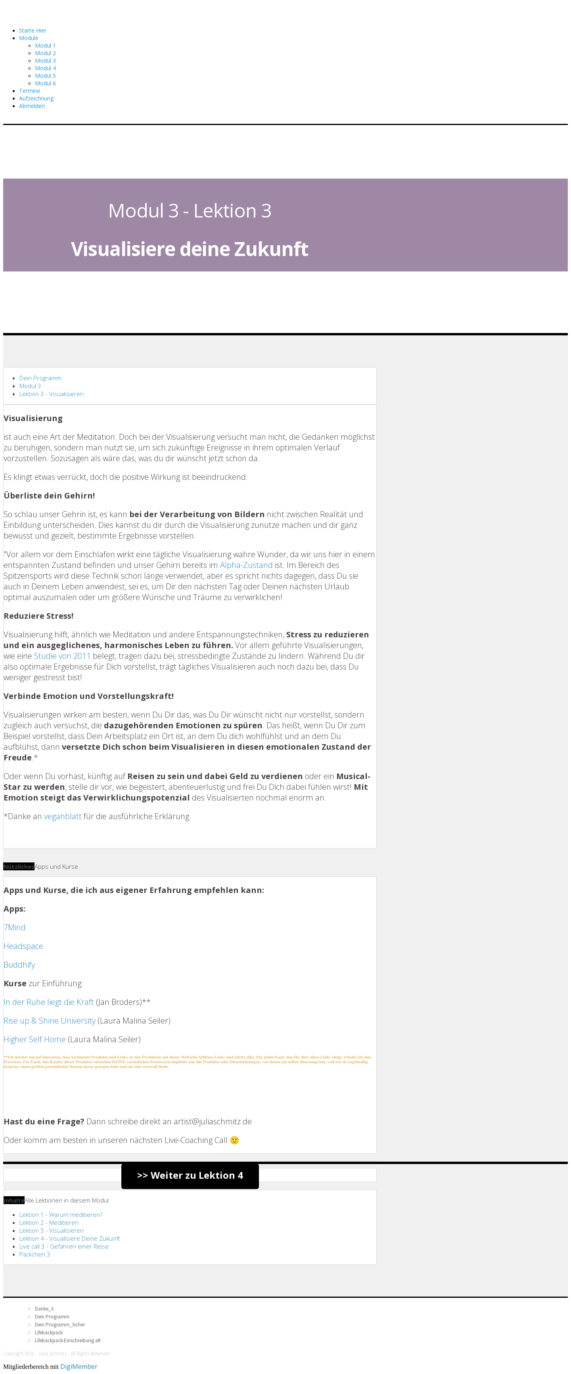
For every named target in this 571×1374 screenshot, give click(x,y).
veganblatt (63, 816)
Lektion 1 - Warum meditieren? (60, 1214)
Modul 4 (45, 68)
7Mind (15, 927)
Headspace (23, 946)
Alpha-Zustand (246, 565)
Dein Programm (40, 378)
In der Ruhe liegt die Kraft (49, 1002)
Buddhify (19, 964)
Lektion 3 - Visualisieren (51, 394)
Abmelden (32, 106)
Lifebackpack (49, 1332)
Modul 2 (45, 53)
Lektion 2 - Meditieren (49, 1222)
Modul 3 (45, 60)
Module (28, 38)
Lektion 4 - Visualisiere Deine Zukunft (69, 1238)
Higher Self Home (35, 1039)
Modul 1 (45, 45)
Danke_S (44, 1308)
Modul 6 (45, 83)
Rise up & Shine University (50, 1020)
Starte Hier (32, 30)
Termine (29, 90)
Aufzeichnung (36, 98)
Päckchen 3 (34, 1254)
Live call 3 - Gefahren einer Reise (64, 1246)
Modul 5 (45, 75)
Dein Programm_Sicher (60, 1324)
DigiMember (79, 1366)
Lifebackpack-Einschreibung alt (68, 1340)
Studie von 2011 (63, 655)
